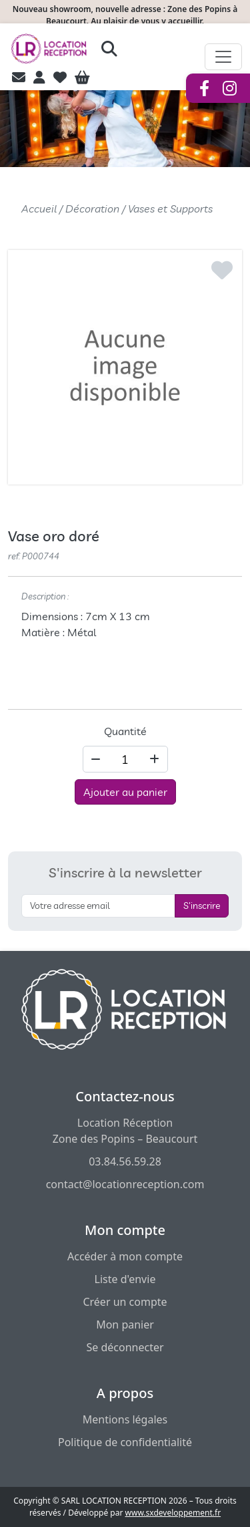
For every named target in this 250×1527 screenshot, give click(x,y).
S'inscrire (201, 905)
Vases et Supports (170, 208)
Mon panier (125, 1324)
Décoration (92, 208)
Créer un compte (125, 1301)
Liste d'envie (125, 1279)
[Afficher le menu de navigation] (223, 56)
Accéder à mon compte (125, 1256)
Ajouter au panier (125, 792)
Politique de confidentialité (125, 1442)
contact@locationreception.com (125, 1184)
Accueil (39, 208)
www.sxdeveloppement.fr (173, 1512)
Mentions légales (125, 1419)
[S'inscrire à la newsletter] (98, 906)
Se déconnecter (124, 1347)
